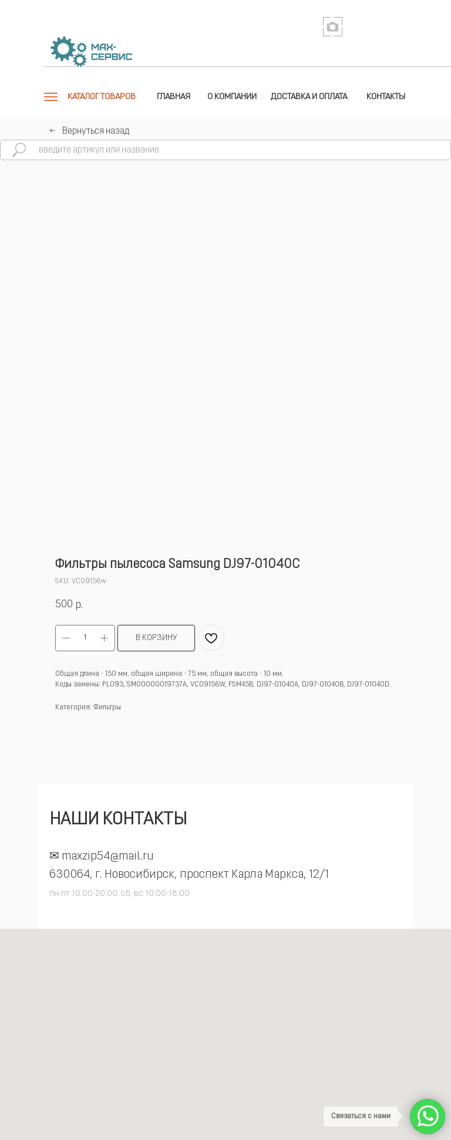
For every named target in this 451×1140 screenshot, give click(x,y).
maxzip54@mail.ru (108, 856)
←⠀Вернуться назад (89, 131)
